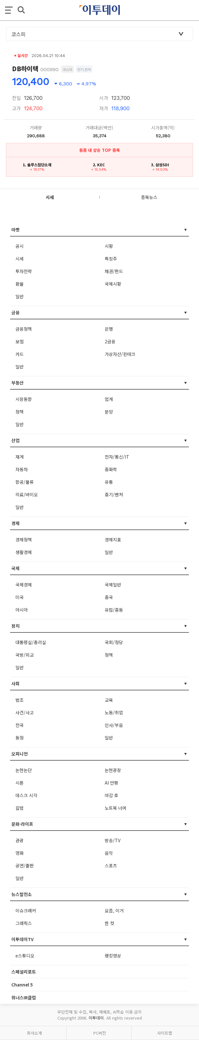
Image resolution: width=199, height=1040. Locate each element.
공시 (19, 246)
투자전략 (23, 271)
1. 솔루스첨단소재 (37, 164)
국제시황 (113, 284)
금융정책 (23, 329)
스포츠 (111, 865)
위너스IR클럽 (23, 997)
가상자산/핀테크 (120, 354)
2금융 (110, 341)
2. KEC (99, 164)
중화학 (111, 469)
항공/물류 (24, 482)
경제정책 (23, 539)
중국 (109, 597)
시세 (19, 258)
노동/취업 (114, 712)
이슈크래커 (25, 910)
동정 (19, 737)
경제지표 (113, 539)
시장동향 (23, 399)
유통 (109, 482)
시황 (109, 246)
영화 (19, 853)
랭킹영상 (113, 955)
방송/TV (112, 840)
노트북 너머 (115, 808)
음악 (109, 853)
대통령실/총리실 (30, 642)
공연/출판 (24, 865)
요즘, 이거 (114, 910)
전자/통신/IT (117, 457)
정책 (19, 412)
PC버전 (99, 1033)
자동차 (21, 469)
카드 (19, 354)
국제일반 (113, 584)
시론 (19, 783)
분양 (109, 412)
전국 (19, 725)
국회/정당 (114, 642)
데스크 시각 (26, 795)
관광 (19, 840)
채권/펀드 (114, 271)
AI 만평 (111, 783)
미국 (19, 597)
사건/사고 (24, 712)
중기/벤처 (114, 494)
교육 (109, 700)
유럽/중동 (114, 610)
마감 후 (111, 795)
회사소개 (34, 1033)
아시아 (21, 610)
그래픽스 (23, 923)
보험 (19, 341)
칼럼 (19, 808)
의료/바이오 (26, 494)
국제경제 (23, 584)
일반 (19, 296)
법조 (19, 700)
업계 (109, 399)
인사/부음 (114, 725)
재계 (19, 457)
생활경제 (23, 552)
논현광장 (113, 770)
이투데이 (96, 1018)
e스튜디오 (24, 955)
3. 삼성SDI (160, 164)
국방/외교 (24, 655)
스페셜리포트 (23, 972)
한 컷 (109, 923)
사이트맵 (164, 1033)
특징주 (111, 258)
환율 (19, 284)
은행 (109, 329)
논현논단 (23, 770)
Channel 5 (22, 984)
